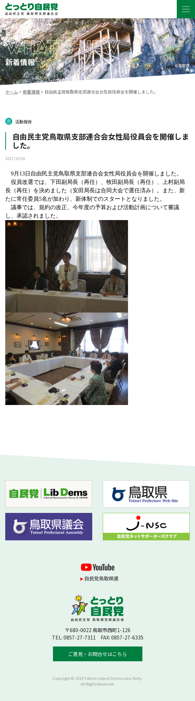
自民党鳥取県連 (101, 578)
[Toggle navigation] (186, 9)
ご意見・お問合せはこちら (97, 653)
